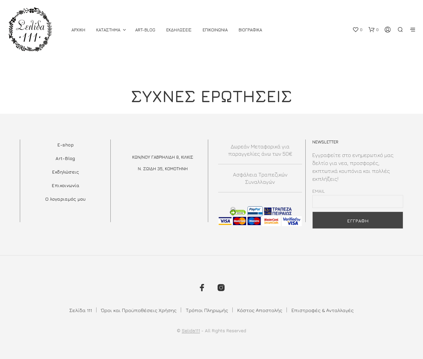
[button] (357, 29)
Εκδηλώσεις (65, 172)
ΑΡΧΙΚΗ (78, 29)
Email (318, 191)
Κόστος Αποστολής (259, 310)
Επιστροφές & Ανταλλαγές (322, 310)
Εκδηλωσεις (179, 29)
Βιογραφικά (250, 29)
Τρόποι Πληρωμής (207, 310)
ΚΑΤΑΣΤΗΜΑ (108, 29)
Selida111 (191, 330)
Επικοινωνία (65, 185)
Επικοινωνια (215, 29)
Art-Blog (145, 29)
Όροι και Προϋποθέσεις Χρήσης (138, 310)
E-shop (65, 144)
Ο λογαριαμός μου (65, 199)
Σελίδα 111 (80, 310)
